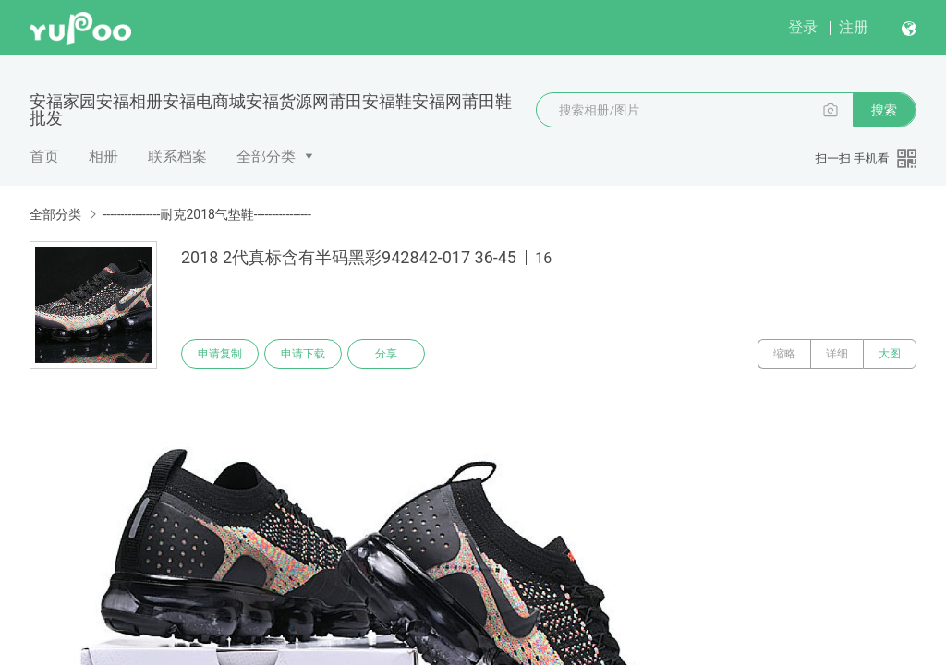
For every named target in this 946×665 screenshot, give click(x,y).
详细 (837, 353)
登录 (803, 27)
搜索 (884, 110)
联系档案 (177, 156)
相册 (103, 156)
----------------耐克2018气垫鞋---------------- (206, 214)
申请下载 (303, 353)
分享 (386, 353)
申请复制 (220, 353)
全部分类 (266, 156)
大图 (890, 353)
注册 (853, 27)
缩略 (784, 353)
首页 (44, 156)
